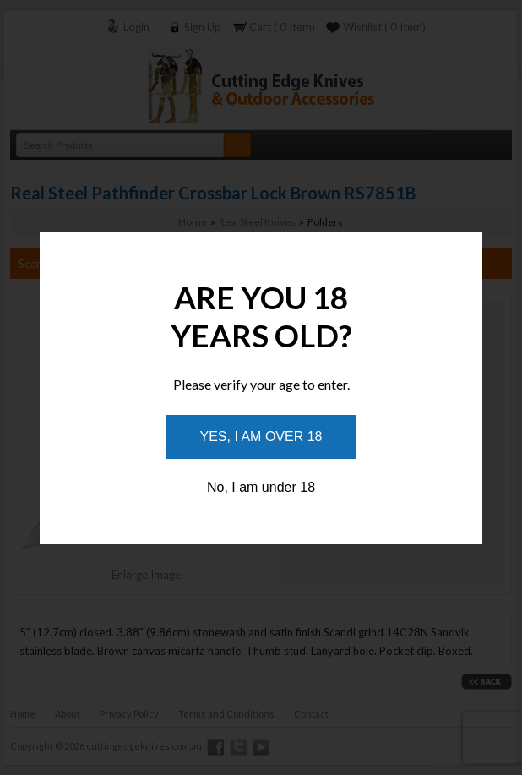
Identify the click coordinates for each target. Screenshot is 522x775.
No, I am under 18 (261, 487)
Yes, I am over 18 (261, 436)
